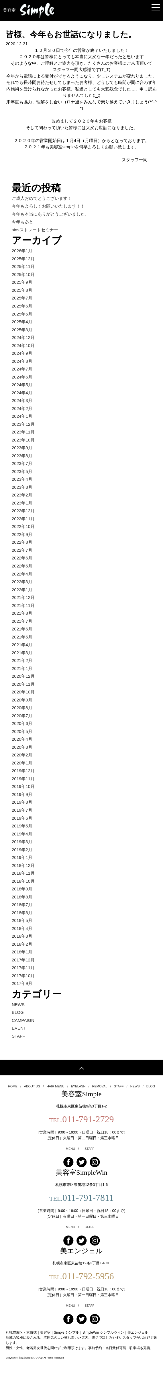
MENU (72, 1148)
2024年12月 (23, 337)
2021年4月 (22, 644)
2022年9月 (22, 534)
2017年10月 (23, 975)
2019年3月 (22, 841)
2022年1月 (22, 589)
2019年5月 (22, 825)
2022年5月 (22, 565)
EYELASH (80, 1086)
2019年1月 (22, 857)
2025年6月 (22, 305)
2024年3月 (22, 400)
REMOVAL (101, 1086)
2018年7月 (22, 904)
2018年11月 (23, 873)
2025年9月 (22, 282)
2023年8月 (22, 455)
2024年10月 (23, 345)
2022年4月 (22, 573)
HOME (14, 1086)
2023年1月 (22, 502)
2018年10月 (23, 881)
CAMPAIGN (23, 1020)
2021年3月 (22, 652)
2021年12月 (23, 597)
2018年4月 (22, 928)
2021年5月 (22, 636)
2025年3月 (22, 329)
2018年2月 (22, 944)
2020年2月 (22, 754)
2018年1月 (22, 951)
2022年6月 (22, 557)
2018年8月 (22, 896)
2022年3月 (22, 581)
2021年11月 (23, 605)
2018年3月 (22, 936)
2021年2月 (22, 660)
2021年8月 (22, 613)
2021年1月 (22, 668)
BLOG (18, 1012)
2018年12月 (23, 865)
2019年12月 (23, 770)
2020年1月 (22, 762)
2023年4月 (22, 479)
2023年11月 (23, 431)
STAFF (18, 1036)
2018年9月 (22, 888)
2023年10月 (23, 439)
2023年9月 (22, 447)
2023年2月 (22, 494)
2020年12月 (23, 676)
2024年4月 (22, 392)
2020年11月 (23, 684)
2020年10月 (23, 691)
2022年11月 (23, 518)
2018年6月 (22, 912)
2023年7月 (22, 463)
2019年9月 (22, 794)
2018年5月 (22, 920)
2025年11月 (23, 266)
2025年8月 (22, 290)
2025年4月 (22, 321)
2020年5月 (22, 731)
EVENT (19, 1028)
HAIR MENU (57, 1086)
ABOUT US (34, 1086)
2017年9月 (22, 983)
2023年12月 (23, 424)
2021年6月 (22, 628)
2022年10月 (23, 526)
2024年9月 (22, 353)
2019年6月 (22, 818)
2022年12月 (23, 510)
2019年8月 (22, 802)
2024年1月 (22, 416)
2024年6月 (22, 376)
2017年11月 (23, 967)
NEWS (18, 1004)
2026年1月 (22, 250)
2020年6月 (22, 723)
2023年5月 (22, 471)
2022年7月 (22, 550)
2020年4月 (22, 739)
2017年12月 (23, 959)
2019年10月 (23, 786)
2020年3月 (22, 747)
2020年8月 (22, 707)
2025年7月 (22, 297)
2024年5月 (22, 384)
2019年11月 (23, 778)
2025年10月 (23, 274)
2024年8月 (22, 361)
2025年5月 (22, 314)
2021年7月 (22, 621)
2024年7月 (22, 368)
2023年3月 (22, 487)
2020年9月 (22, 699)
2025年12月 (23, 258)
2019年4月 (22, 833)
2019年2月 (22, 849)
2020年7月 (22, 715)
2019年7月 (22, 810)
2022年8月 (22, 542)
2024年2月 (22, 408)
